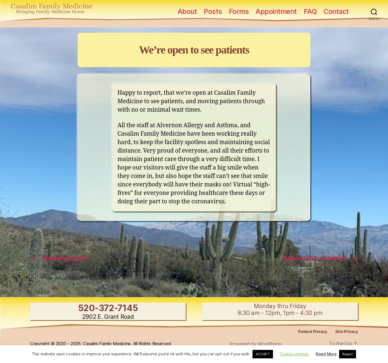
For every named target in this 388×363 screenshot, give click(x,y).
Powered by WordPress (256, 344)
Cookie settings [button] (294, 353)
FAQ (310, 11)
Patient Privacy (312, 331)
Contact (336, 11)
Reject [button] (347, 354)
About (187, 11)
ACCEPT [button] (263, 354)
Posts (213, 11)
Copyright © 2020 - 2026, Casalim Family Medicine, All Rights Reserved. (101, 343)
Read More (326, 353)
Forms (239, 11)
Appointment (276, 11)
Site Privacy (346, 331)
